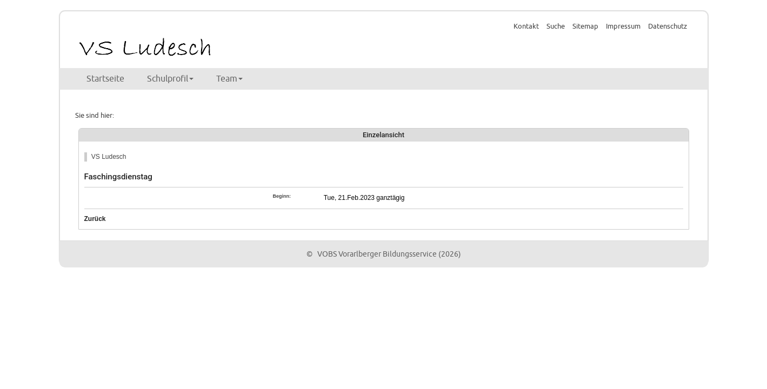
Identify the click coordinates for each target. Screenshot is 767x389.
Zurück (95, 219)
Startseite (105, 79)
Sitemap (585, 26)
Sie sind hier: (94, 115)
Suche (555, 26)
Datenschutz (667, 26)
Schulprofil (170, 79)
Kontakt (526, 26)
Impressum (623, 26)
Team (229, 79)
